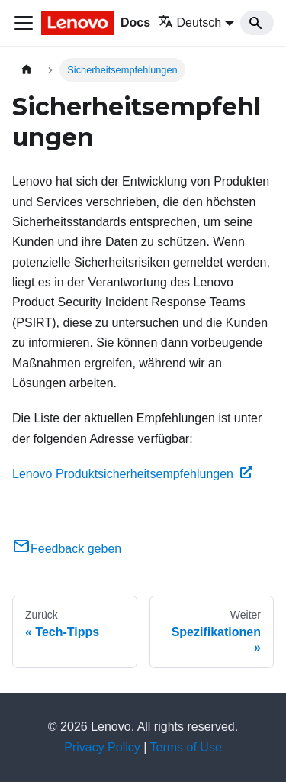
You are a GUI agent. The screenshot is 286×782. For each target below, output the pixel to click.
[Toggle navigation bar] (23, 22)
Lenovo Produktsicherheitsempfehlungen (132, 473)
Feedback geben (66, 548)
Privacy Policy (102, 747)
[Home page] (26, 70)
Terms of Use (186, 747)
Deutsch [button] (190, 22)
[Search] (257, 23)
